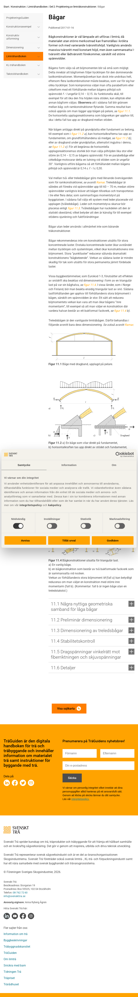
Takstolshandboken (17, 73)
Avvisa (25, 540)
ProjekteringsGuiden (17, 17)
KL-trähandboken (16, 65)
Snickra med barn (15, 965)
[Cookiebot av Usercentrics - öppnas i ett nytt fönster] (118, 454)
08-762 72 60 (20, 892)
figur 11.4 (90, 285)
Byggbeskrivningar (15, 940)
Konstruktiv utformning (12, 37)
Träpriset (9, 978)
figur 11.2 (77, 134)
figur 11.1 (124, 111)
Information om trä (15, 934)
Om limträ (10, 959)
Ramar (100, 182)
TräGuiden (10, 953)
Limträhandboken (38, 6)
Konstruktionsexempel (18, 26)
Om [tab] (114, 465)
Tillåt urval (69, 540)
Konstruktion (18, 6)
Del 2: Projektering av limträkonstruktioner (73, 6)
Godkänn (113, 540)
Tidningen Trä (12, 971)
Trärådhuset (11, 984)
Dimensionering (15, 47)
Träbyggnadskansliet (17, 946)
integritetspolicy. (80, 799)
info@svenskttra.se (14, 896)
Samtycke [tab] (24, 465)
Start (6, 6)
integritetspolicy (30, 504)
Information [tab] (69, 465)
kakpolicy (54, 504)
